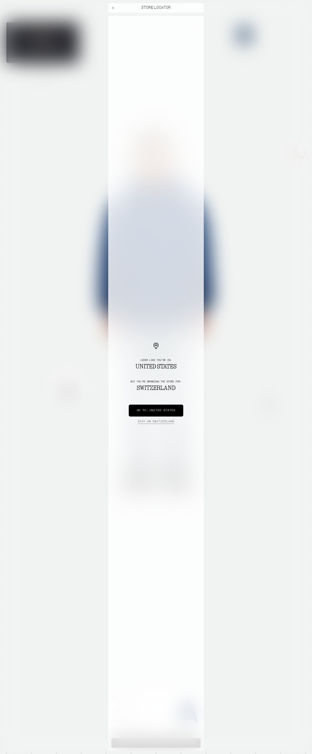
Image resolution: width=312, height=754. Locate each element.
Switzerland (156, 422)
